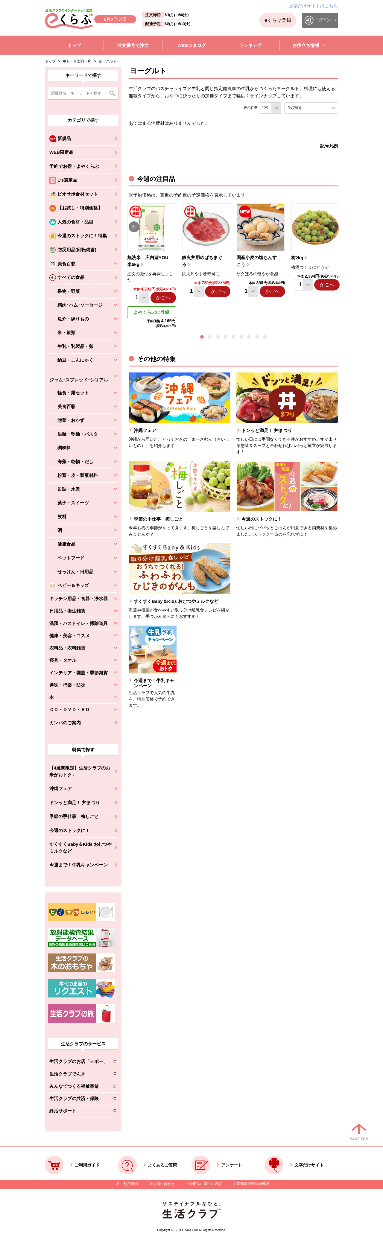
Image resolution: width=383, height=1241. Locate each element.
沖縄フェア (60, 788)
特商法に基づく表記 (205, 1184)
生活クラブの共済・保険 (78, 1099)
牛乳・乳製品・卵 (77, 61)
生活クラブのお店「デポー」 (78, 1062)
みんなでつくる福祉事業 (78, 1087)
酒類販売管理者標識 (253, 1184)
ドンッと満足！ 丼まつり (74, 802)
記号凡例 (329, 145)
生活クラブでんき (78, 1075)
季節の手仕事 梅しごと (74, 816)
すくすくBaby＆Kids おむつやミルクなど (80, 848)
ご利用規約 (129, 1184)
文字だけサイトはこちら (313, 5)
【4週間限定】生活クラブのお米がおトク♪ (79, 771)
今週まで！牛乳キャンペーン (78, 864)
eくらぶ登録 (278, 20)
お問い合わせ (163, 1184)
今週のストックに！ (69, 830)
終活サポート (78, 1112)
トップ (50, 61)
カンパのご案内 (65, 722)
